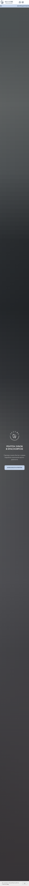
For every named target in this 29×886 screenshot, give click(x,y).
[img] (26, 2)
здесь (8, 884)
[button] (15, 467)
